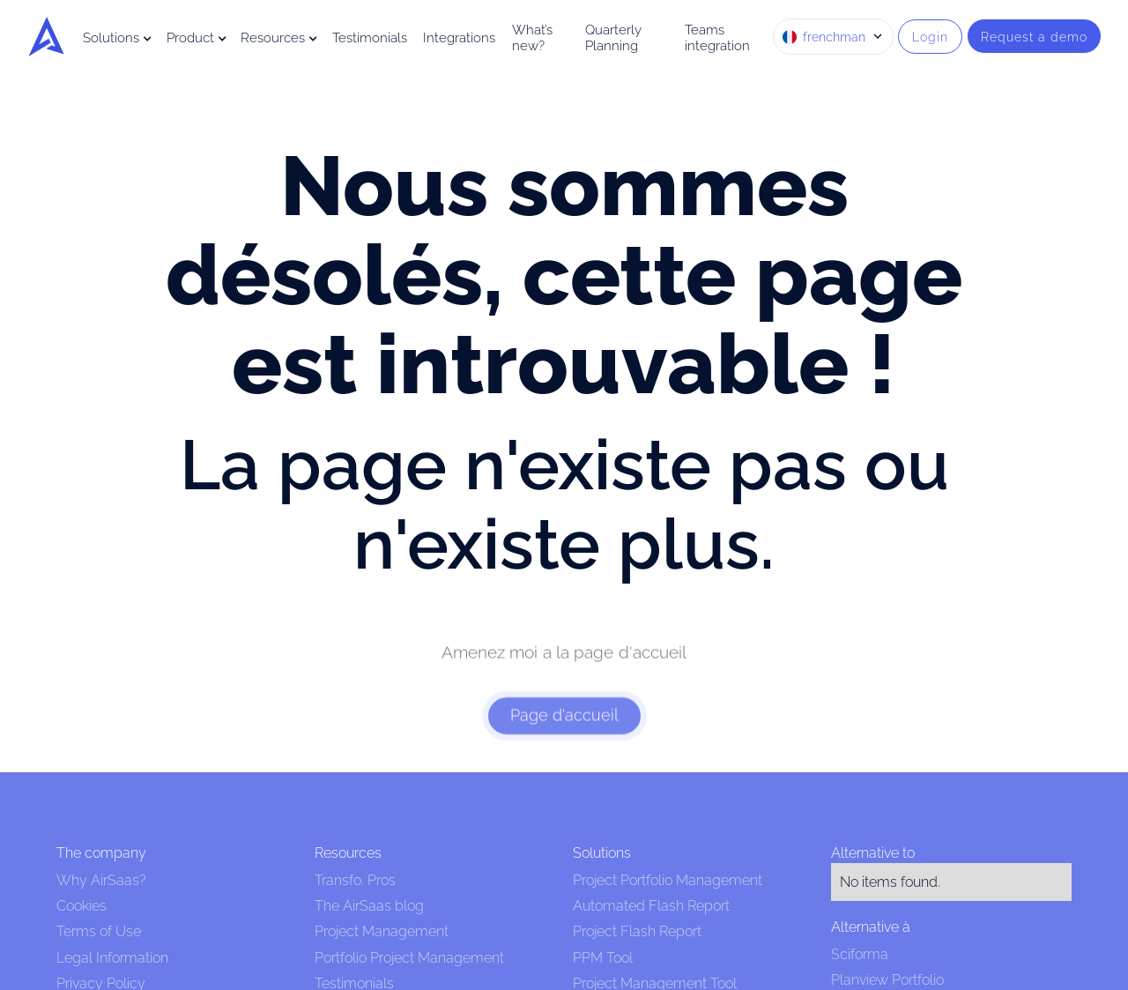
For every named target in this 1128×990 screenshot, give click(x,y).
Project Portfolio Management (667, 880)
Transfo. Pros (355, 880)
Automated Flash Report (651, 905)
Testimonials (369, 38)
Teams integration (717, 38)
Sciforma (859, 954)
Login (930, 36)
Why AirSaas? (101, 880)
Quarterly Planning (613, 38)
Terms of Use (98, 931)
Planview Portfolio (887, 979)
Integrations (459, 38)
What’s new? (532, 38)
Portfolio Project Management (409, 957)
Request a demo (1034, 36)
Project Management (382, 931)
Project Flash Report (637, 931)
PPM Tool (603, 957)
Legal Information (112, 957)
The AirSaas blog (369, 905)
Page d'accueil (564, 727)
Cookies (81, 905)
